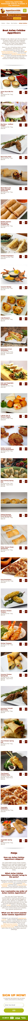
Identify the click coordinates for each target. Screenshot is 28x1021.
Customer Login (6, 989)
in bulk (8, 905)
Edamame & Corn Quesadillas (6, 349)
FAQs (3, 977)
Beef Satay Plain (6, 156)
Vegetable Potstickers (4, 808)
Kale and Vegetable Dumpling (14, 52)
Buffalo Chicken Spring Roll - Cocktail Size (6, 223)
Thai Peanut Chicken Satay (5, 774)
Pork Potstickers (6, 579)
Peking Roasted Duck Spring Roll (6, 515)
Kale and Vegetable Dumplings (7, 383)
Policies (3, 994)
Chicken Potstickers (7, 51)
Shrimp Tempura (6, 643)
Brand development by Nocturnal (9, 1019)
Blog (2, 986)
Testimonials (5, 1000)
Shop (8, 23)
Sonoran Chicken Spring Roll (6, 675)
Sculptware (4, 1003)
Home (3, 23)
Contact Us (4, 997)
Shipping (4, 992)
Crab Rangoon (5, 318)
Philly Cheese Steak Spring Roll (7, 547)
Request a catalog (6, 983)
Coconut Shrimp (6, 287)
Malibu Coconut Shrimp (10, 924)
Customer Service (6, 980)
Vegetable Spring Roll (7, 926)
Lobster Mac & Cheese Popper (6, 416)
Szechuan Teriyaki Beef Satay (7, 709)
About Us (4, 975)
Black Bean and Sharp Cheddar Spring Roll (6, 189)
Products (4, 972)
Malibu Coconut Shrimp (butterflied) (7, 448)
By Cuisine (14, 23)
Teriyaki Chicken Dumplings (9, 925)
